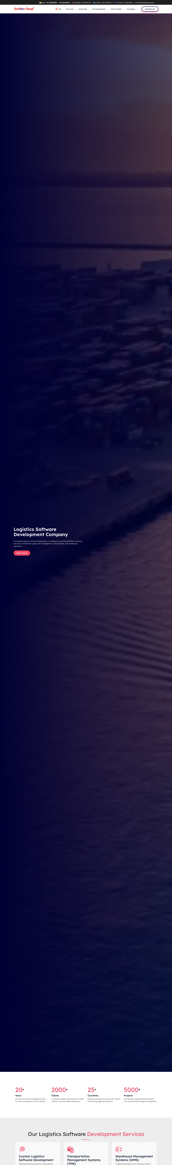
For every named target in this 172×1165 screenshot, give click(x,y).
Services (69, 9)
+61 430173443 (127, 2)
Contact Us (150, 9)
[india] (42, 2)
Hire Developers (99, 9)
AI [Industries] (58, 9)
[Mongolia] (76, 2)
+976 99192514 (85, 2)
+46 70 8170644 (106, 2)
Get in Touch (21, 553)
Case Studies (116, 9)
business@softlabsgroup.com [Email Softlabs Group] (144, 2)
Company (131, 9)
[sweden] (97, 2)
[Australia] (118, 2)
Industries (83, 9)
